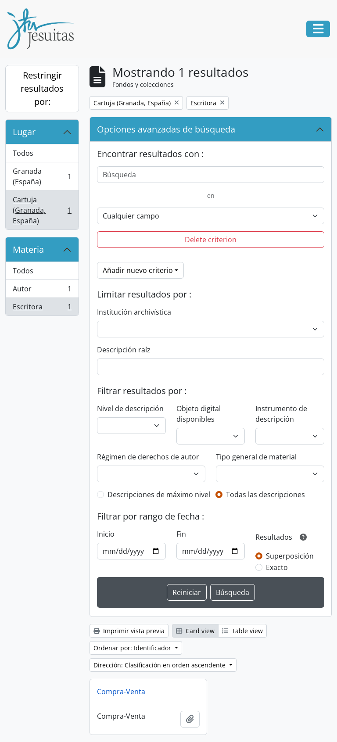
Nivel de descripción (130, 408)
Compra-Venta (121, 691)
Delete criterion (211, 239)
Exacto (277, 567)
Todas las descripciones (265, 494)
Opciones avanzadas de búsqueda (166, 129)
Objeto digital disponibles (198, 414)
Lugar (24, 132)
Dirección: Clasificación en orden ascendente (160, 665)
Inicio (106, 534)
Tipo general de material (256, 457)
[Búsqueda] (210, 174)
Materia (28, 249)
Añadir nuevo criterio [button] (138, 270)
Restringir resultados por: (42, 88)
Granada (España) (42, 176)
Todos (23, 153)
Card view (195, 631)
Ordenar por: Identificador (133, 648)
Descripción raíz (124, 350)
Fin (181, 534)
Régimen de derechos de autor (148, 457)
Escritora (42, 308)
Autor (42, 290)
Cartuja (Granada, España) (42, 210)
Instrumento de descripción (281, 414)
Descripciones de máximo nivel (159, 494)
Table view (242, 631)
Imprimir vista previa (129, 631)
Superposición (290, 556)
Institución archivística (134, 312)
